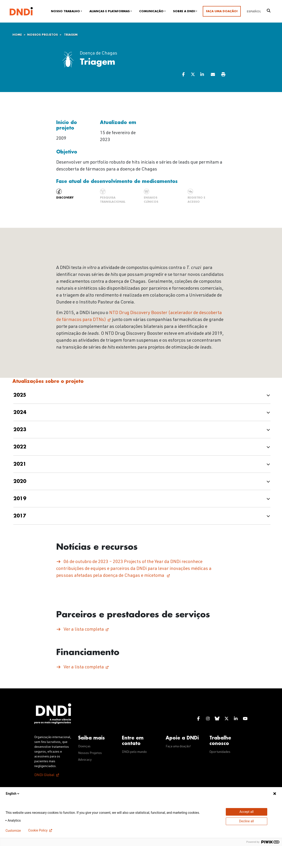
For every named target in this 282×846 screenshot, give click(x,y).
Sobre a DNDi (184, 11)
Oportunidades (219, 752)
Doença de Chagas (98, 53)
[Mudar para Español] (253, 11)
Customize (13, 830)
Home (17, 34)
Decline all (246, 821)
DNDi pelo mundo (134, 752)
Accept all (246, 812)
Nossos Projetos (42, 34)
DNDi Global (44, 775)
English (13, 793)
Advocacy (85, 760)
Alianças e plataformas (109, 11)
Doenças (84, 746)
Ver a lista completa (84, 629)
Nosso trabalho (65, 11)
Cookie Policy (37, 830)
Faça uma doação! (222, 11)
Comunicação (151, 11)
